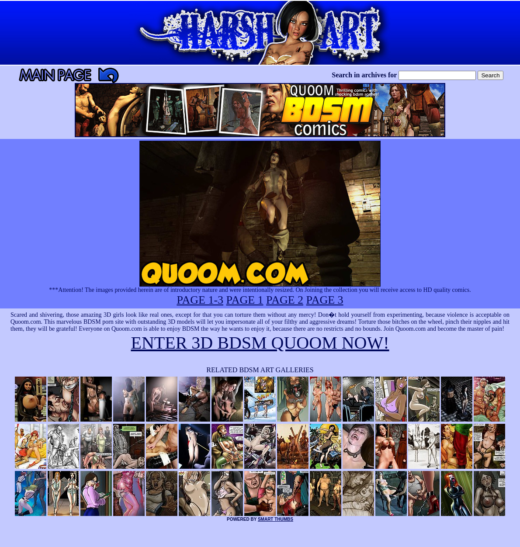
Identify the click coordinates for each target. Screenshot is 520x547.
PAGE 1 (244, 300)
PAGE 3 (324, 300)
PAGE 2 (284, 300)
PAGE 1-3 (200, 300)
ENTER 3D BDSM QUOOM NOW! (260, 343)
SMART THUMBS (275, 519)
